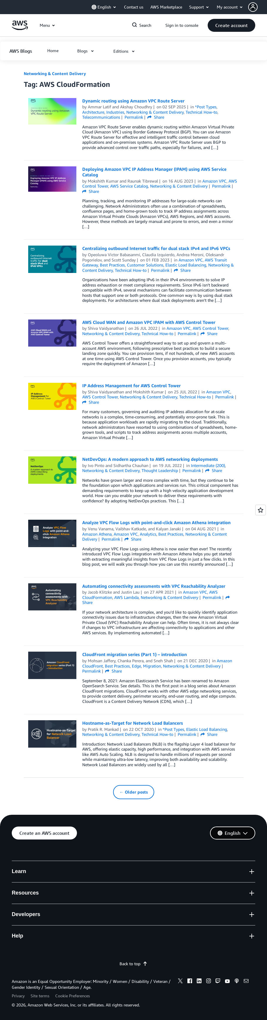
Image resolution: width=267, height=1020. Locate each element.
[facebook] (189, 981)
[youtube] (227, 981)
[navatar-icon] (253, 7)
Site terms (40, 995)
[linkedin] (199, 981)
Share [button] (155, 117)
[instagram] (208, 981)
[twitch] (218, 981)
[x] (180, 981)
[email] (246, 981)
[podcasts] (236, 981)
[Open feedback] (260, 510)
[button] (257, 7)
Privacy (18, 995)
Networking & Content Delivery (55, 73)
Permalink (134, 117)
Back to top (133, 963)
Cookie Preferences (72, 995)
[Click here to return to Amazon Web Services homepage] (20, 28)
